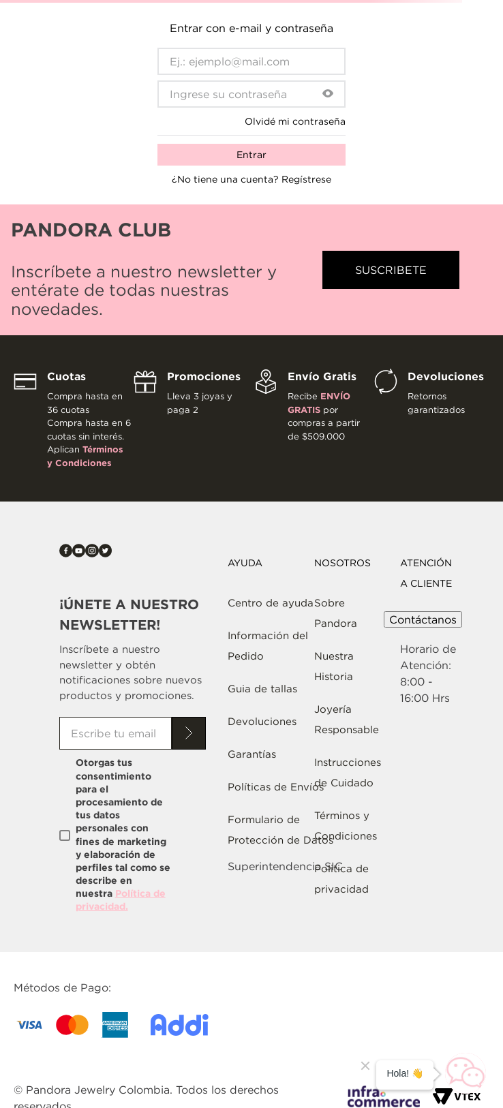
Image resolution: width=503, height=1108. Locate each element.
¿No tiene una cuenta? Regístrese (251, 179)
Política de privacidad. (121, 899)
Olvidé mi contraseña (295, 121)
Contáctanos (423, 619)
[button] (327, 94)
